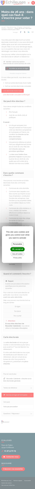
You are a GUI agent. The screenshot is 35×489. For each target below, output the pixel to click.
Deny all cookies (17, 254)
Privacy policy (17, 258)
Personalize (17, 244)
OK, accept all (17, 249)
